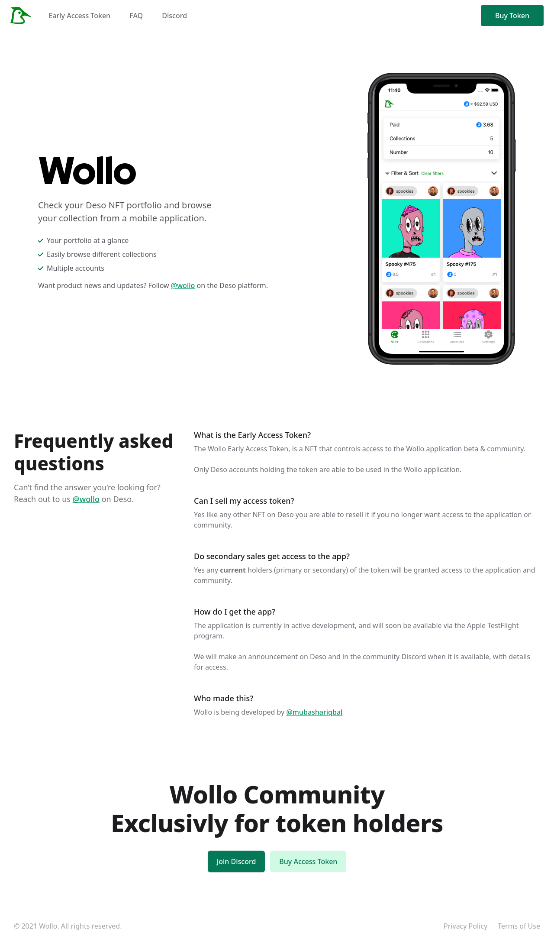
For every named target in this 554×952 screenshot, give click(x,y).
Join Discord (236, 861)
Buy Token (512, 15)
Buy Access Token (308, 861)
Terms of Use (519, 926)
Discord (174, 15)
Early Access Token (79, 15)
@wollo (183, 285)
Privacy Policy (465, 926)
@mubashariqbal (314, 712)
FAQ (136, 15)
